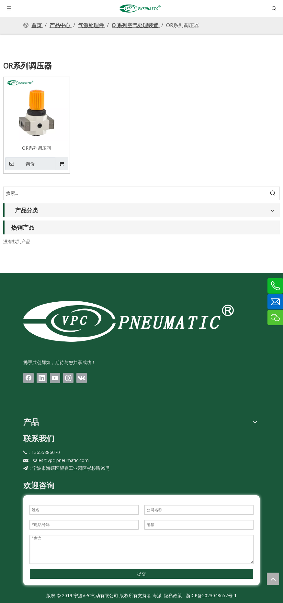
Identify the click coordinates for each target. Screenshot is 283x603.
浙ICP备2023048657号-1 (211, 595)
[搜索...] (135, 193)
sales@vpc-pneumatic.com (61, 460)
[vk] (81, 378)
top (273, 579)
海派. (157, 595)
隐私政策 (173, 595)
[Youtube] (55, 378)
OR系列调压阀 (36, 148)
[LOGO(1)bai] (128, 321)
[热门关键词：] (272, 193)
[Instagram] (68, 378)
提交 (141, 574)
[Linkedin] (42, 378)
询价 (20, 163)
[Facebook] (28, 378)
